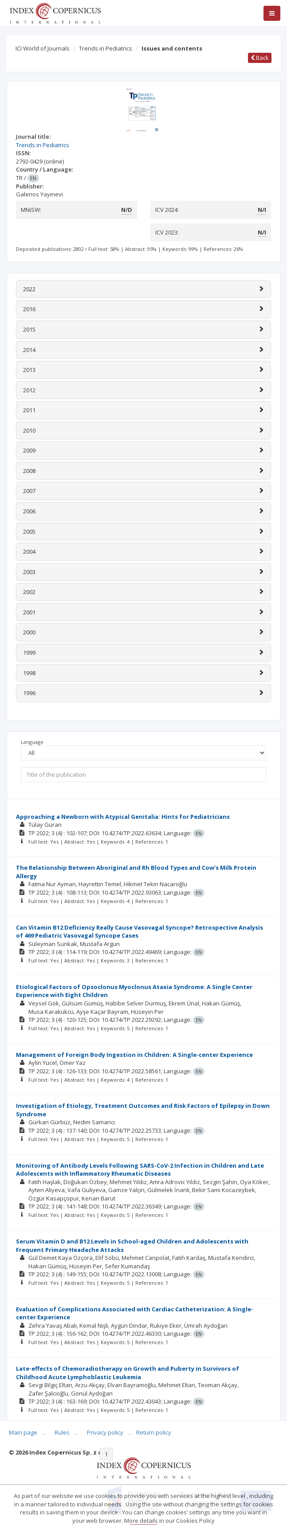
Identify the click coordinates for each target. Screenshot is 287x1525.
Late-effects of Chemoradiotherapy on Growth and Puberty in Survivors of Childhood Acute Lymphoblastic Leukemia (127, 1373)
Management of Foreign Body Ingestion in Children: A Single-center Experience (134, 1055)
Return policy (153, 1432)
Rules (62, 1432)
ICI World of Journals (43, 48)
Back (260, 58)
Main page (23, 1432)
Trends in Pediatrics (105, 48)
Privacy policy (105, 1432)
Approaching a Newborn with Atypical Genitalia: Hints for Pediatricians (123, 817)
